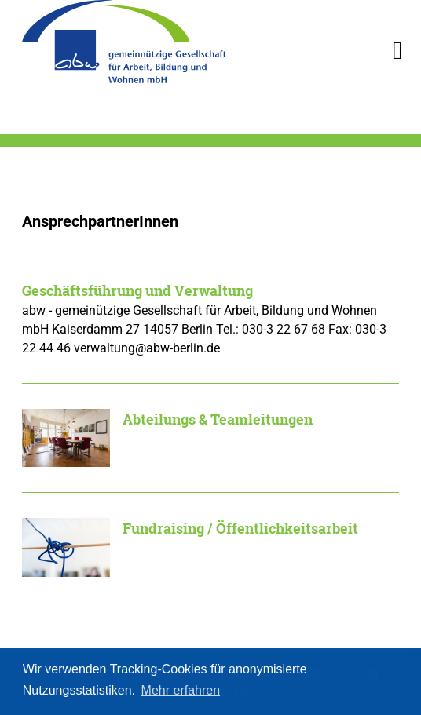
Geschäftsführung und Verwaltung (137, 290)
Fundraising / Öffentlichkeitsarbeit (240, 528)
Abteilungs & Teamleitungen (218, 419)
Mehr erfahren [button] (181, 690)
